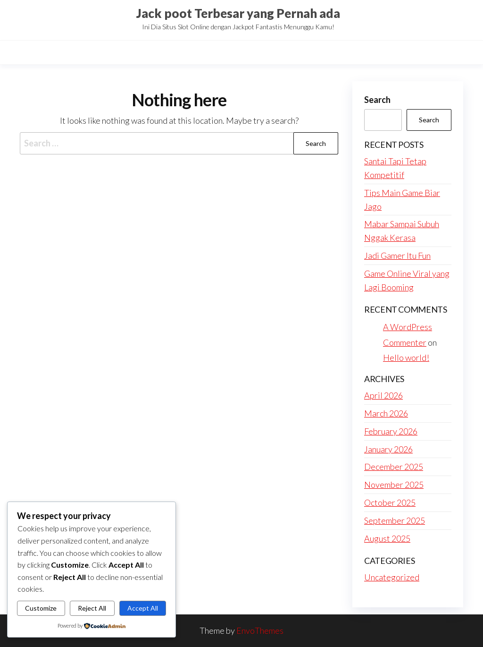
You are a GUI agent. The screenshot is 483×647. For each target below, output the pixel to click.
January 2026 (388, 449)
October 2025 (390, 502)
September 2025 (394, 520)
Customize (41, 608)
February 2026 (390, 431)
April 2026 (383, 395)
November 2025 (394, 484)
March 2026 (386, 413)
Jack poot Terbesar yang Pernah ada (238, 13)
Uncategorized (391, 577)
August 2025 (387, 538)
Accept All (142, 608)
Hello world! (406, 357)
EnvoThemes (259, 630)
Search (377, 99)
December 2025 (393, 466)
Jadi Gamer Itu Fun (397, 255)
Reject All (92, 608)
